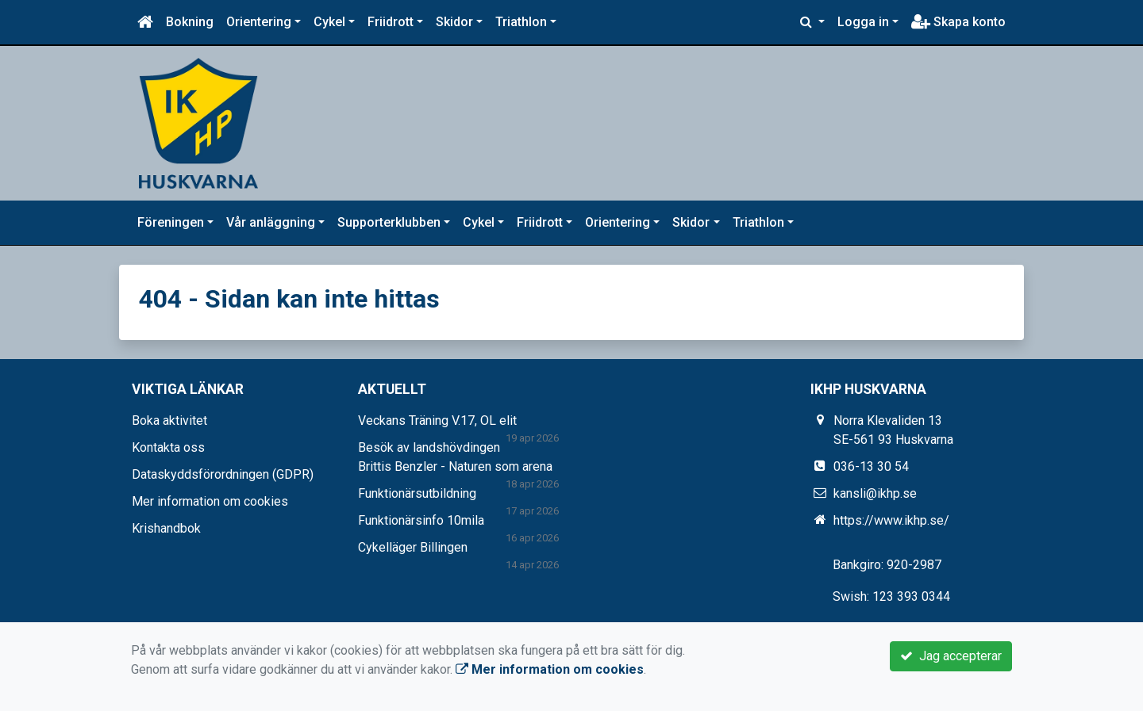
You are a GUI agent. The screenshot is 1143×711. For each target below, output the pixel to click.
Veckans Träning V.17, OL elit (437, 420)
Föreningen (170, 222)
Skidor (454, 21)
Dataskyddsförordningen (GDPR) (223, 474)
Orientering (258, 21)
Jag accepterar (951, 655)
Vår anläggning (270, 222)
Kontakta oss (168, 447)
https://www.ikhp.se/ (891, 520)
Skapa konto (958, 21)
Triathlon (521, 21)
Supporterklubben (389, 222)
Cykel (329, 21)
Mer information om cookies (210, 501)
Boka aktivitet (169, 420)
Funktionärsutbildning (417, 493)
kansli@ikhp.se (875, 493)
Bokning (190, 21)
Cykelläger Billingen (413, 547)
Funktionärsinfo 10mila (421, 520)
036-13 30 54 (871, 466)
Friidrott (391, 21)
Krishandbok (166, 528)
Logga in (863, 21)
